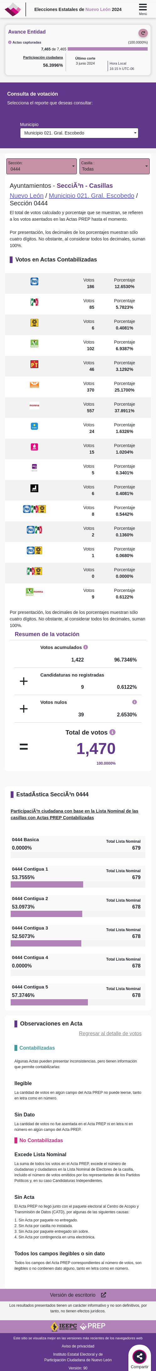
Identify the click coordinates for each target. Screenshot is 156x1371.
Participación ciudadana (43, 57)
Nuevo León (27, 195)
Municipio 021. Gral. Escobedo (53, 132)
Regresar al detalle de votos (110, 1033)
